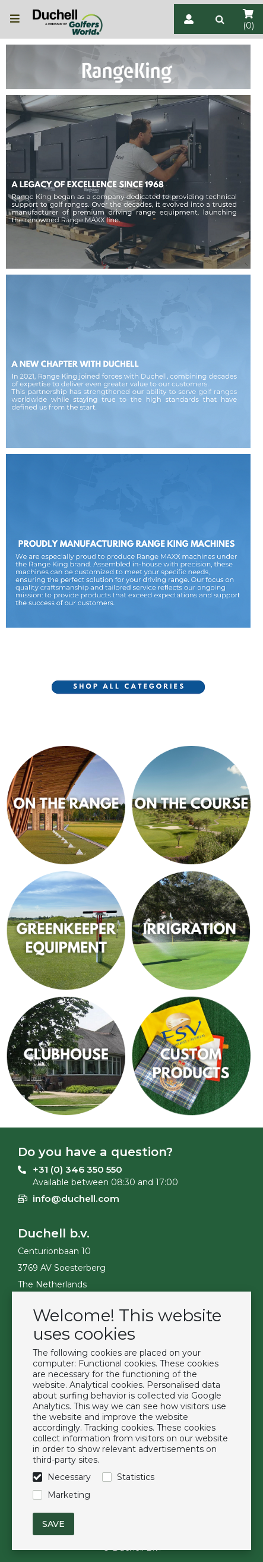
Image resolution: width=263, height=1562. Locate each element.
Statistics (135, 1477)
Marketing (68, 1494)
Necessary (69, 1477)
